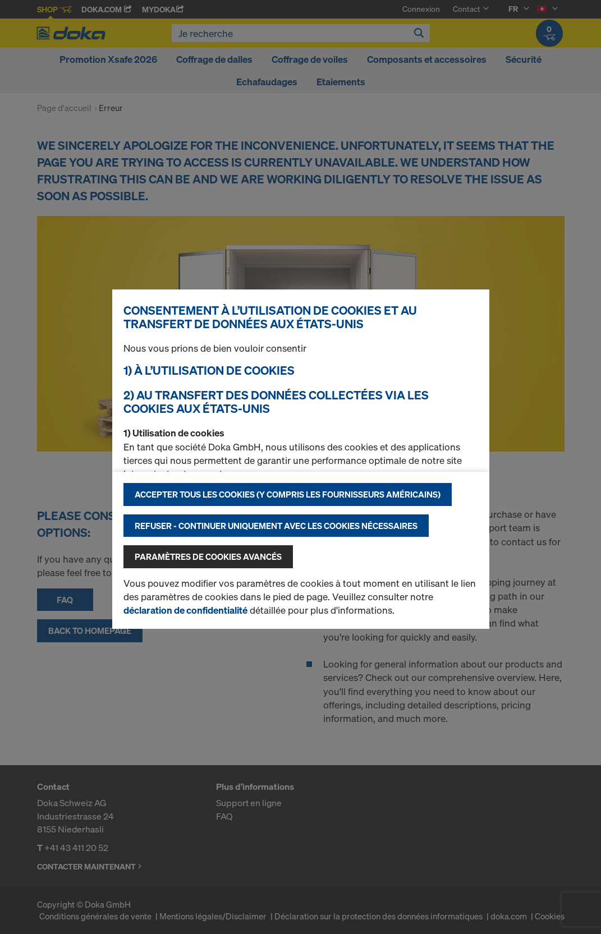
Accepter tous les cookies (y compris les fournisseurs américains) (288, 494)
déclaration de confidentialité (185, 610)
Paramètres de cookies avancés (208, 556)
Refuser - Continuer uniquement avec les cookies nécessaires (276, 525)
